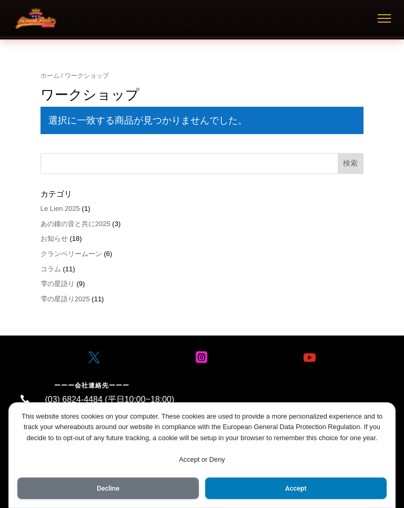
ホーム (50, 75)
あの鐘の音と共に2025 (75, 224)
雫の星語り (58, 284)
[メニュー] (384, 18)
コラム (51, 269)
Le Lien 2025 (60, 208)
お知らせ (54, 238)
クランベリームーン (71, 254)
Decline (108, 487)
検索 (350, 163)
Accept (296, 487)
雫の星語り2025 (65, 299)
